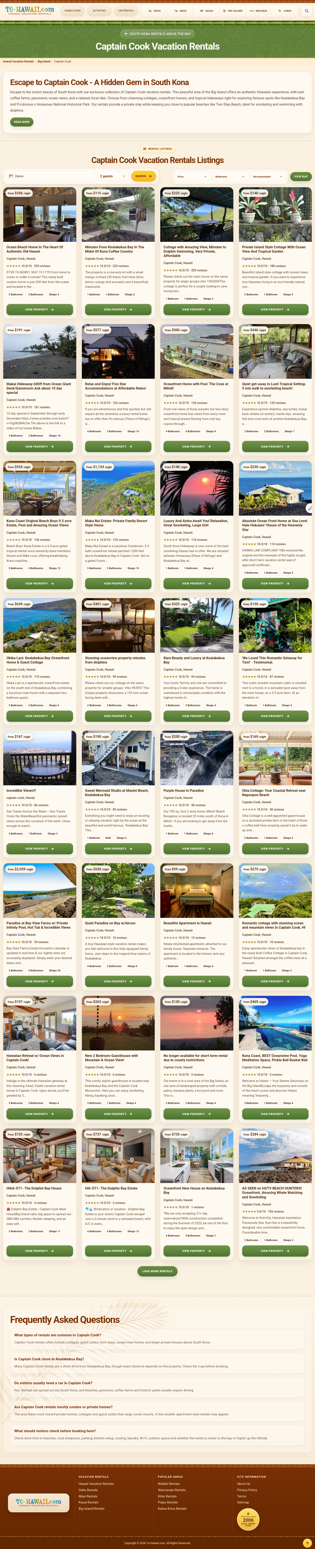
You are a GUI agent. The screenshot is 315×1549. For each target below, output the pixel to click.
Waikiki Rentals (169, 1484)
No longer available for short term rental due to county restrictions (196, 1058)
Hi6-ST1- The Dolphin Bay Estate (111, 1188)
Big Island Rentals (91, 1509)
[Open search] (306, 10)
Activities (99, 10)
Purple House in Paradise (184, 791)
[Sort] (268, 176)
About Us (243, 1484)
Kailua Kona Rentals (172, 1509)
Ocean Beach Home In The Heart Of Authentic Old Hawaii (34, 249)
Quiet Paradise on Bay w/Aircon (110, 923)
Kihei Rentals (167, 1496)
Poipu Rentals (168, 1502)
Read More (22, 122)
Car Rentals (126, 10)
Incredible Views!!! (21, 791)
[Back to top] (307, 1543)
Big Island (44, 61)
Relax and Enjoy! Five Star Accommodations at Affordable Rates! (115, 386)
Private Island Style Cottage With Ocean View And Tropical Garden (274, 249)
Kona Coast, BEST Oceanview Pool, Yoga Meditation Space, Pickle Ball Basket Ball (275, 1058)
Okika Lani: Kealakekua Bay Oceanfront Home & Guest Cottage (37, 660)
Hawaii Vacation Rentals (18, 61)
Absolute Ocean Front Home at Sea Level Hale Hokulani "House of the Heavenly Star (274, 525)
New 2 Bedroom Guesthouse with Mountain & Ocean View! (111, 1058)
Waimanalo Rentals (172, 1490)
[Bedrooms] (230, 176)
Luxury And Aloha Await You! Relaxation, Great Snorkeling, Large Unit (196, 523)
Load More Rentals (158, 1271)
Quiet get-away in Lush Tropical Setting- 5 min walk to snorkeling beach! (274, 386)
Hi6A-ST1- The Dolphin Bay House (34, 1188)
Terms (241, 1496)
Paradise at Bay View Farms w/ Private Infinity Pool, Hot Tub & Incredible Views (38, 925)
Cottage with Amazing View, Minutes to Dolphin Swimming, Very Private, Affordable (195, 251)
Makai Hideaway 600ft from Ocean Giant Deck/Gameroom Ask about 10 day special (38, 388)
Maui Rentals (88, 1496)
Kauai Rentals (89, 1502)
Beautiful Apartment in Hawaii (188, 923)
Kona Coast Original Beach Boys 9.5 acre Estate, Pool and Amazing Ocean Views (39, 523)
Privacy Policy (247, 1490)
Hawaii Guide (73, 10)
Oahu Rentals (88, 1490)
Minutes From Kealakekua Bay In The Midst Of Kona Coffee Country (114, 249)
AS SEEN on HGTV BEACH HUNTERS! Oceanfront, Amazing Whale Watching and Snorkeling (272, 1192)
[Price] (192, 176)
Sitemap (243, 1502)
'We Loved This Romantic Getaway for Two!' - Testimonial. (272, 660)
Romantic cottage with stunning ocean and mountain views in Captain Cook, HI (273, 925)
